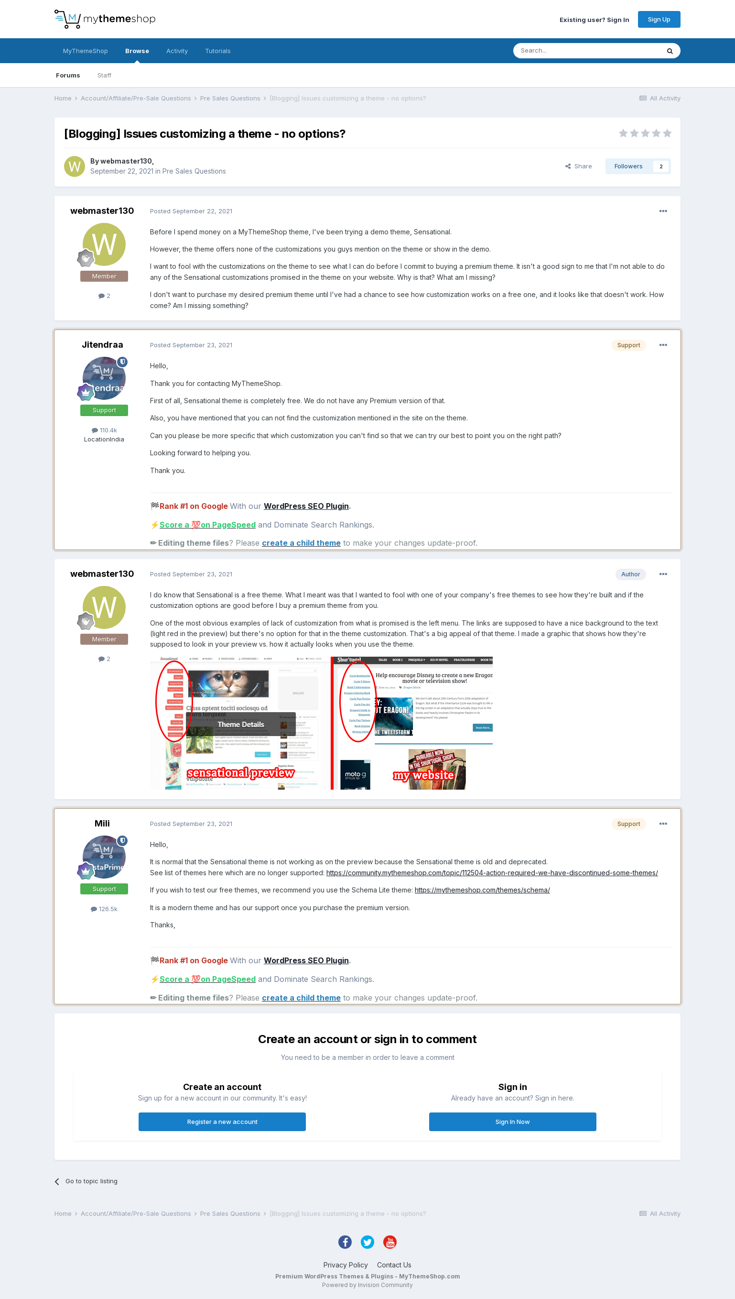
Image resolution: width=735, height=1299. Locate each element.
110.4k (104, 430)
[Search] (562, 50)
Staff (104, 75)
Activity (177, 51)
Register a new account (222, 1121)
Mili (102, 823)
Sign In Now (513, 1121)
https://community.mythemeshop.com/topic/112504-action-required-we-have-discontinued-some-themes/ (492, 873)
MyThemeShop (85, 51)
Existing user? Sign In (594, 19)
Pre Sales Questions (194, 171)
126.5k (104, 909)
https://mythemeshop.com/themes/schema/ (482, 890)
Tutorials (218, 51)
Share (578, 166)
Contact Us (394, 1265)
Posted (191, 211)
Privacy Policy (346, 1265)
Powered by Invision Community (367, 1284)
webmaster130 (126, 161)
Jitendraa (102, 345)
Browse (137, 55)
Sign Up (659, 19)
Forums (68, 75)
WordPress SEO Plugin (306, 506)
